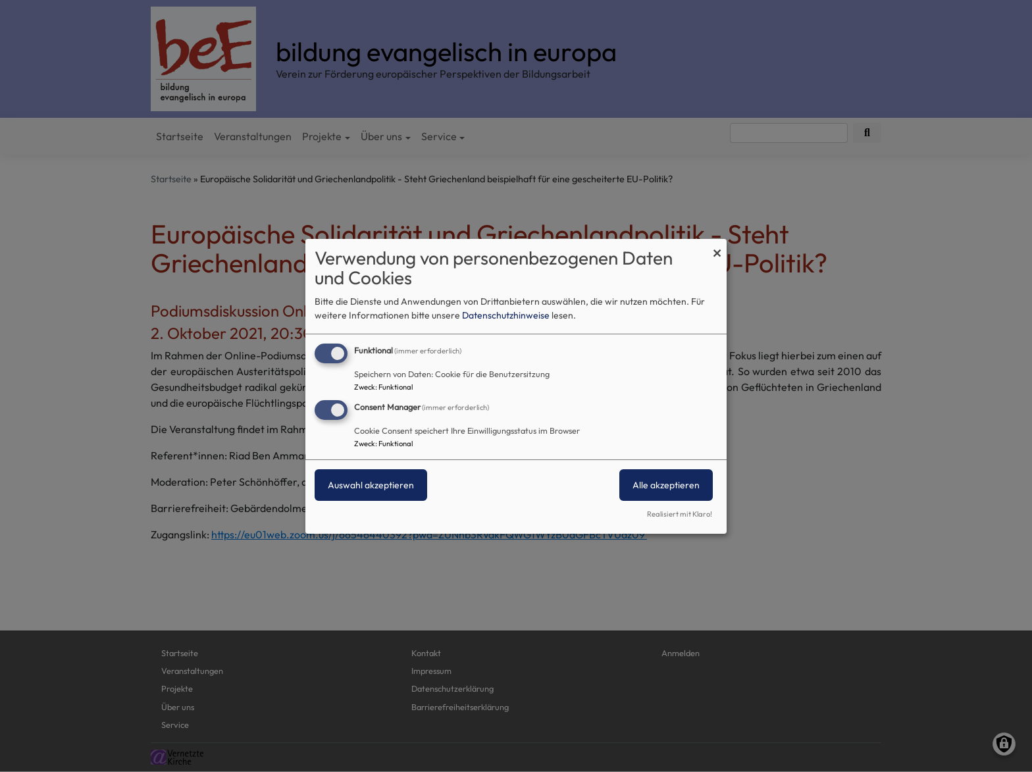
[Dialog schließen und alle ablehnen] (717, 246)
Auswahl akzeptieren (371, 485)
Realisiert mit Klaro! (679, 514)
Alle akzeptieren (666, 485)
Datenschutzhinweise (506, 315)
